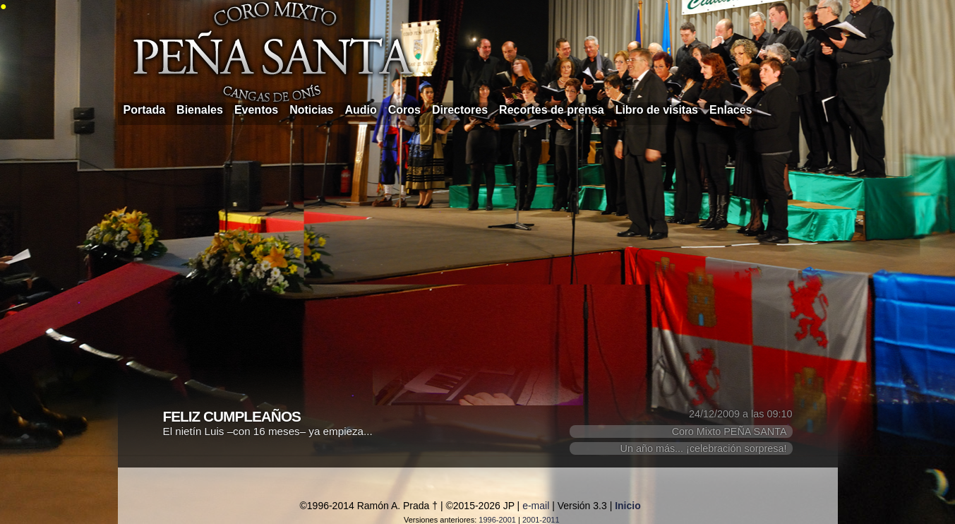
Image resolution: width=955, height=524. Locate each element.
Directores (460, 110)
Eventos (256, 110)
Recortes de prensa (551, 110)
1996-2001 (497, 520)
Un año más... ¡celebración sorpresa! (703, 448)
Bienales (199, 110)
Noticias (311, 110)
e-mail (535, 505)
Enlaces (730, 110)
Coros (404, 110)
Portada (145, 110)
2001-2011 (541, 520)
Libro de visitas (656, 110)
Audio (360, 110)
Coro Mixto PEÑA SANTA (729, 431)
